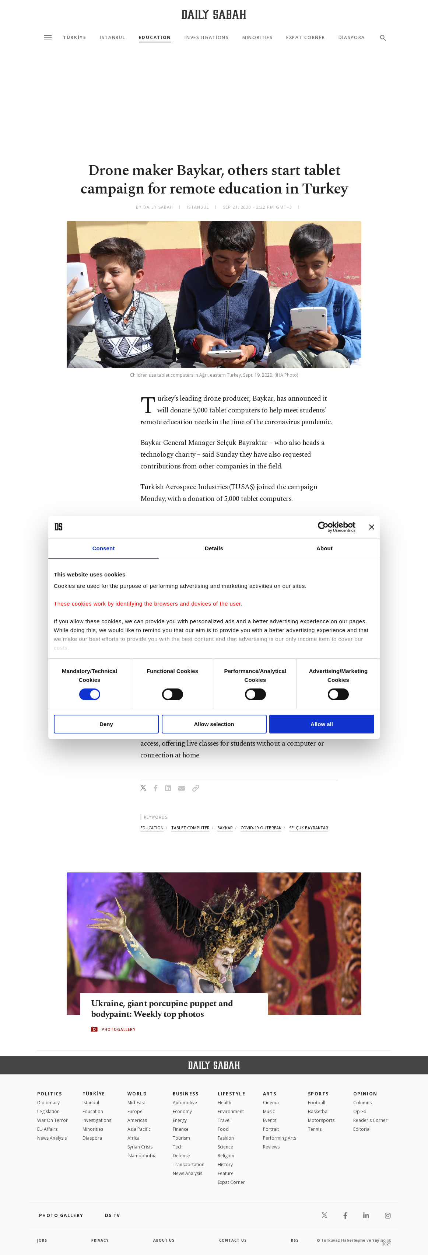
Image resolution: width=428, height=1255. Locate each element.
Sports (318, 1094)
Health (224, 1102)
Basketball (319, 1111)
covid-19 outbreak (261, 827)
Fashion (226, 1138)
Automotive (185, 1102)
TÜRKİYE (75, 37)
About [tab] (324, 548)
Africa (133, 1138)
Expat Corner (305, 37)
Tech (178, 1147)
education (152, 827)
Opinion (365, 1094)
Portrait (271, 1129)
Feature (226, 1173)
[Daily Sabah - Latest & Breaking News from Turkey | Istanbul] (214, 14)
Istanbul (112, 37)
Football (316, 1102)
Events (269, 1120)
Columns (362, 1102)
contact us (233, 1240)
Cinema (271, 1102)
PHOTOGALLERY (119, 1029)
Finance (181, 1129)
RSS (295, 1240)
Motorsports (321, 1120)
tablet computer (190, 827)
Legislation (48, 1111)
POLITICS (49, 1094)
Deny (106, 724)
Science (225, 1147)
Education (155, 37)
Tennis (315, 1129)
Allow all (322, 724)
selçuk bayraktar (308, 827)
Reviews (271, 1147)
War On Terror (52, 1120)
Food (223, 1129)
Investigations (207, 37)
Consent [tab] (103, 548)
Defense (181, 1156)
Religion (226, 1156)
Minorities (257, 37)
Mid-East (136, 1102)
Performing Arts (279, 1138)
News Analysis (52, 1138)
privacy (100, 1240)
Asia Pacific (139, 1129)
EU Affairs (47, 1129)
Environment (231, 1111)
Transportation (188, 1164)
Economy (182, 1111)
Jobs (42, 1240)
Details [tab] (214, 548)
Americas (137, 1120)
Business (186, 1094)
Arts (270, 1094)
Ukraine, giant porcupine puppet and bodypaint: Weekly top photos (164, 1009)
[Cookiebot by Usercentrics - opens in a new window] (323, 526)
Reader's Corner (370, 1120)
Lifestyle (231, 1094)
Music (269, 1111)
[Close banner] (371, 526)
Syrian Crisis (139, 1147)
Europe (135, 1111)
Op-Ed (359, 1111)
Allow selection (214, 724)
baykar (225, 827)
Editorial (362, 1129)
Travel (224, 1120)
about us (164, 1240)
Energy (180, 1120)
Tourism (181, 1138)
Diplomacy (48, 1102)
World (137, 1094)
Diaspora (351, 37)
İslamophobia (142, 1156)
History (225, 1164)
